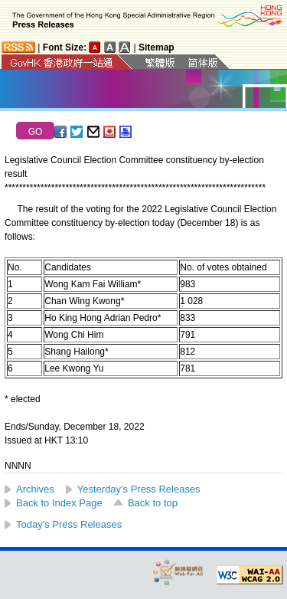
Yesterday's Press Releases (139, 489)
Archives (35, 489)
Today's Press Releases (69, 524)
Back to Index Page (59, 503)
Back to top (153, 503)
